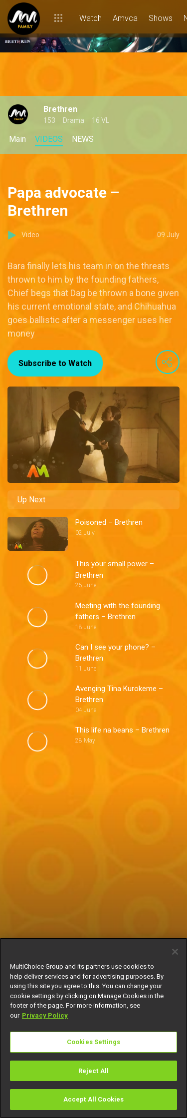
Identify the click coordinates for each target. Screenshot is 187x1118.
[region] (93, 1028)
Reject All (93, 1071)
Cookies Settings (93, 1042)
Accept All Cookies (93, 1099)
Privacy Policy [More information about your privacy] (45, 1015)
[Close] (175, 952)
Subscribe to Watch (55, 363)
